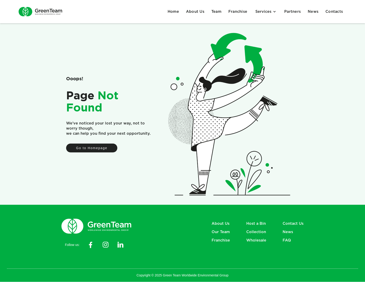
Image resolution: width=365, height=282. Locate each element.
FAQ (287, 240)
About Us (195, 11)
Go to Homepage (92, 148)
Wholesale (256, 240)
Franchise (237, 11)
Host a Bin (256, 223)
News (313, 11)
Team (216, 11)
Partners (292, 11)
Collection (256, 232)
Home (173, 11)
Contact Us (293, 223)
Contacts (334, 11)
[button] (266, 12)
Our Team (221, 232)
